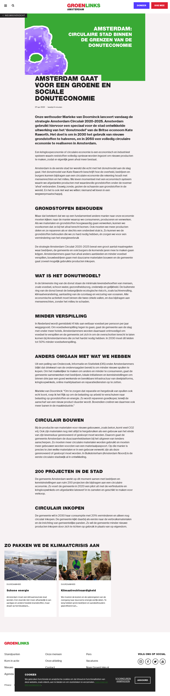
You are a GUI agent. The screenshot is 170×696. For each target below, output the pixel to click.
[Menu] (5, 5)
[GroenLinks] (85, 5)
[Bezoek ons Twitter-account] (155, 661)
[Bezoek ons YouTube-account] (163, 661)
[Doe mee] (159, 5)
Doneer (141, 5)
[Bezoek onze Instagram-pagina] (141, 661)
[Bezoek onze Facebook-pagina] (148, 661)
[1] (13, 15)
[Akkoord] (143, 680)
